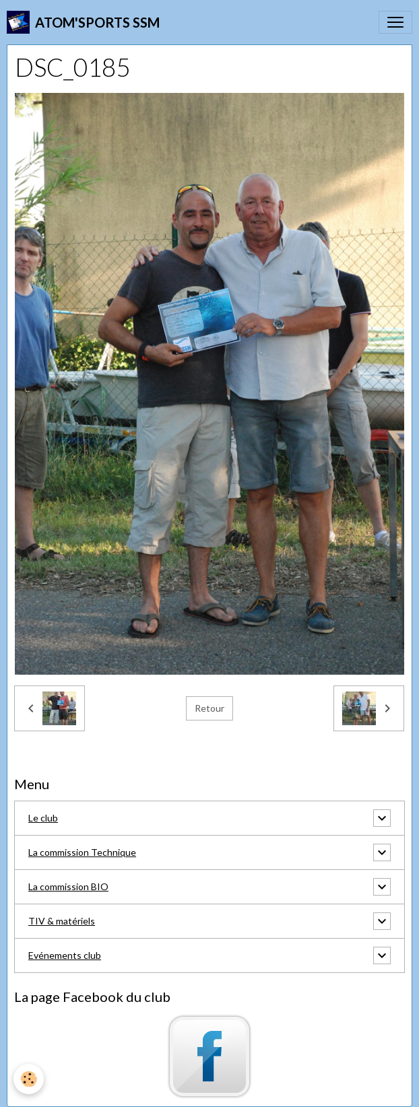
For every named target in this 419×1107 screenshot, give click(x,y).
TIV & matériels (61, 921)
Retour (209, 708)
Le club (43, 818)
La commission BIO (68, 886)
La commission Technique (82, 852)
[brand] (83, 22)
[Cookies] (28, 1079)
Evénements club (64, 955)
